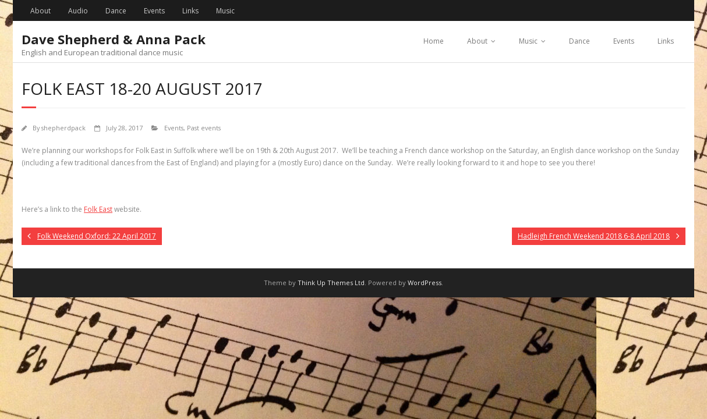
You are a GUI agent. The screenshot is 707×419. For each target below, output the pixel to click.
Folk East (98, 209)
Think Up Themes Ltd (331, 282)
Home (433, 41)
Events (154, 11)
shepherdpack (63, 127)
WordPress (424, 282)
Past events (204, 127)
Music (225, 11)
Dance (115, 11)
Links (190, 11)
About (40, 11)
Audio (78, 11)
